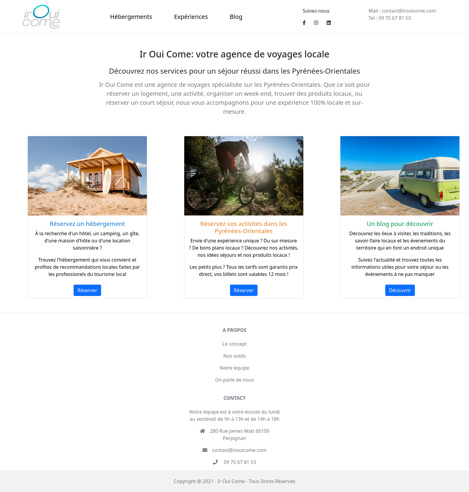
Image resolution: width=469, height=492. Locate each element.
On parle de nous (234, 379)
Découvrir (400, 290)
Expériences (191, 17)
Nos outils (234, 356)
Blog (236, 17)
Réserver (87, 290)
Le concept (234, 344)
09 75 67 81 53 (394, 18)
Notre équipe (234, 368)
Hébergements (131, 17)
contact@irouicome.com (408, 10)
